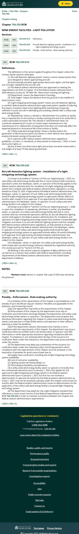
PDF (14, 40)
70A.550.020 (24, 44)
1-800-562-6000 (39, 425)
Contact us (39, 505)
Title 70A (13, 11)
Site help (39, 500)
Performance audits (39, 453)
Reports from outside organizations (39, 470)
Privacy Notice (54, 528)
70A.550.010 (24, 39)
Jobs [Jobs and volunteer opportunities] (39, 488)
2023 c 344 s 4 (9, 403)
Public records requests (39, 494)
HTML (6, 40)
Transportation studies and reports (39, 465)
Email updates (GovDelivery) (39, 511)
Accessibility (39, 483)
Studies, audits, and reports (40, 447)
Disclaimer (39, 528)
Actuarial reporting (39, 459)
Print (74, 11)
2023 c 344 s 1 (9, 154)
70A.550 (16, 24)
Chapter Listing (9, 19)
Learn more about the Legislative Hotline (39, 435)
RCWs (4, 11)
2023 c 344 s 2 (9, 263)
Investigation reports (39, 476)
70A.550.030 (24, 50)
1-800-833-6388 (49, 429)
